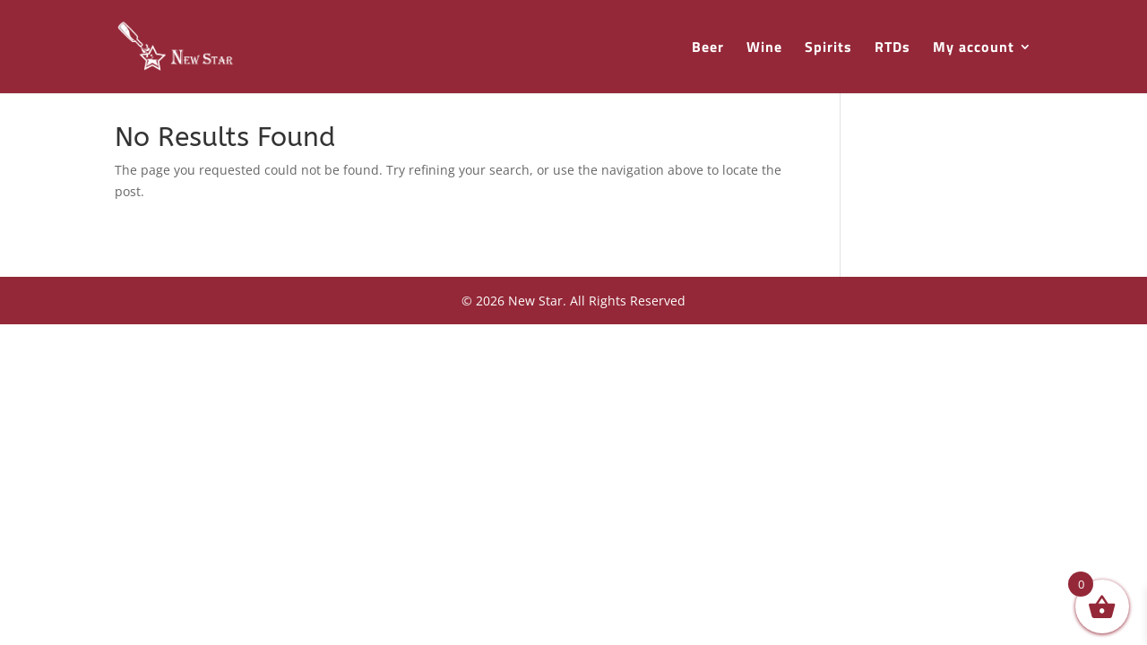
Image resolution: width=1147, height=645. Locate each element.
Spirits (828, 48)
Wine (764, 48)
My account (973, 48)
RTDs (892, 48)
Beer (708, 48)
